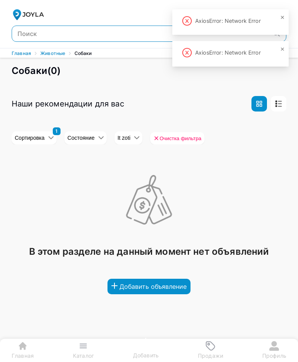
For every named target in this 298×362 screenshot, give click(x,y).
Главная (21, 53)
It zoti (128, 138)
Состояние (86, 138)
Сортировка (34, 138)
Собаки (83, 53)
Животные (52, 53)
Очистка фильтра (177, 138)
